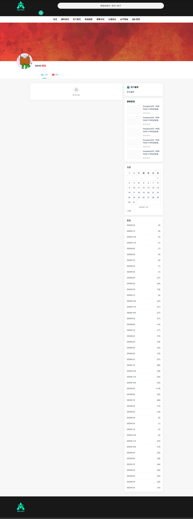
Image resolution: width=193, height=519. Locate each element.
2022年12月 (131, 430)
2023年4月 (131, 413)
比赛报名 (112, 14)
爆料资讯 (65, 14)
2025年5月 (131, 267)
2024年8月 (131, 320)
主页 (44, 69)
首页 (55, 14)
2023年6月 (131, 401)
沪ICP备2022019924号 (48, 516)
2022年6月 (131, 465)
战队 (55, 69)
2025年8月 (131, 250)
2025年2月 (131, 285)
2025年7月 (131, 255)
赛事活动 (100, 14)
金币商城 (124, 14)
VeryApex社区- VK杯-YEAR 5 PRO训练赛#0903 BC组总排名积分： (151, 125)
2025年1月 (131, 290)
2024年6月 (131, 331)
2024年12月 (131, 296)
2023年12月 (131, 366)
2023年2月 (131, 419)
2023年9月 (131, 384)
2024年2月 (131, 355)
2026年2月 (131, 220)
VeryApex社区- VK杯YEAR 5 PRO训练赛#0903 (151, 114)
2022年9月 (131, 448)
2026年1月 (131, 226)
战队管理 (136, 14)
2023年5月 (131, 407)
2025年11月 (131, 238)
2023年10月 (131, 378)
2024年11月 (131, 302)
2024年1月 (131, 360)
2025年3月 (131, 279)
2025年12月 (131, 232)
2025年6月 (131, 261)
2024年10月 (131, 308)
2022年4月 (131, 477)
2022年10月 (131, 442)
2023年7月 (131, 395)
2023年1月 (131, 425)
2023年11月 (131, 372)
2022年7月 (131, 460)
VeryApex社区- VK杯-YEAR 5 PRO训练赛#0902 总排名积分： (151, 148)
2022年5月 (131, 471)
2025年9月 (131, 244)
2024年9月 (131, 314)
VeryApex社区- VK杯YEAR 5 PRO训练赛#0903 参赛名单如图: (151, 136)
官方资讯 (77, 14)
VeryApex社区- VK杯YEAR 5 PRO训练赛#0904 (151, 103)
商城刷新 (89, 14)
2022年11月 (131, 436)
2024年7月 (131, 325)
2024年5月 (131, 337)
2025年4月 (131, 273)
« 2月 (129, 206)
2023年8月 (131, 390)
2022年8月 (131, 454)
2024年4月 (131, 343)
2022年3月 (131, 483)
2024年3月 (131, 349)
